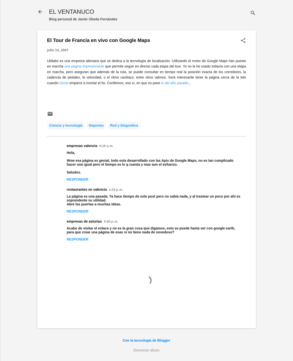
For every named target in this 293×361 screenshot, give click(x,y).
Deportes (96, 125)
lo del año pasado (174, 83)
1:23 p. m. (116, 189)
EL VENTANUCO (71, 11)
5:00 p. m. (111, 221)
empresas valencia (82, 146)
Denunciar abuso (147, 350)
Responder (78, 179)
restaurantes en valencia (87, 189)
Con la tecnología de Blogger (146, 340)
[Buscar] (253, 13)
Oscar (63, 83)
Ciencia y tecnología (66, 125)
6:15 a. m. (106, 146)
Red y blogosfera (124, 125)
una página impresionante (84, 66)
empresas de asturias (84, 221)
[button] (243, 41)
